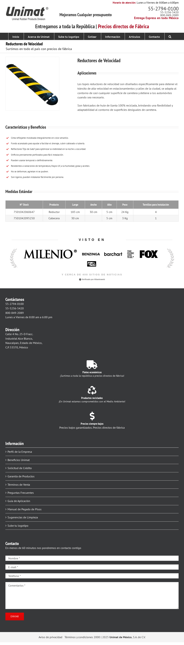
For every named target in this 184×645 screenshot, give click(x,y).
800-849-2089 (169, 15)
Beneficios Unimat (19, 460)
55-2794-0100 (163, 8)
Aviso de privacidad (50, 637)
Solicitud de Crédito (20, 468)
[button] (170, 36)
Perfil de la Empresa (20, 451)
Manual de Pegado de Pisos (25, 509)
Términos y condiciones (79, 637)
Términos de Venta (19, 484)
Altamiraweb (99, 279)
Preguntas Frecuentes (21, 492)
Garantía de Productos (21, 476)
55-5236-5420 (169, 12)
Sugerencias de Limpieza (23, 517)
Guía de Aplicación (19, 501)
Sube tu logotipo (18, 525)
